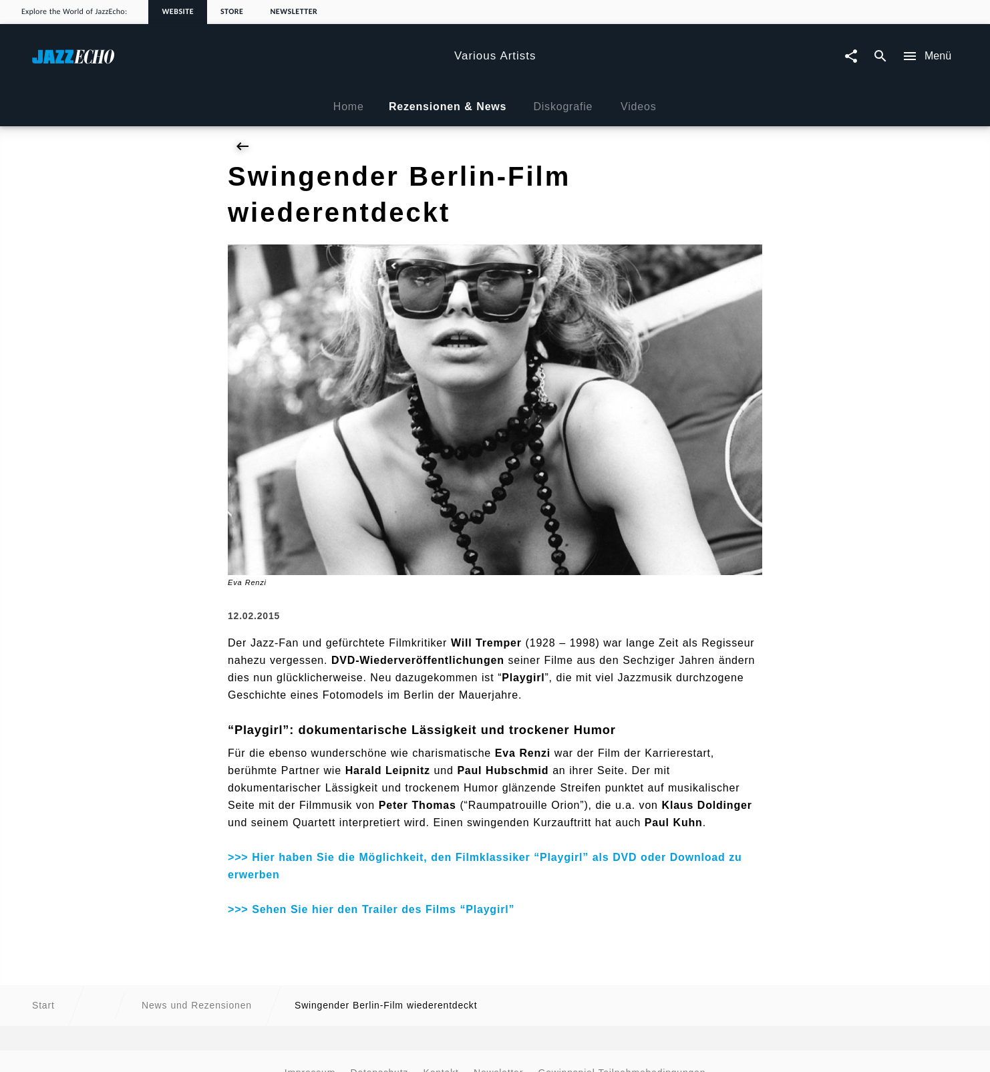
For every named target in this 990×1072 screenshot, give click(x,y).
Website (178, 12)
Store (231, 12)
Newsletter (293, 12)
